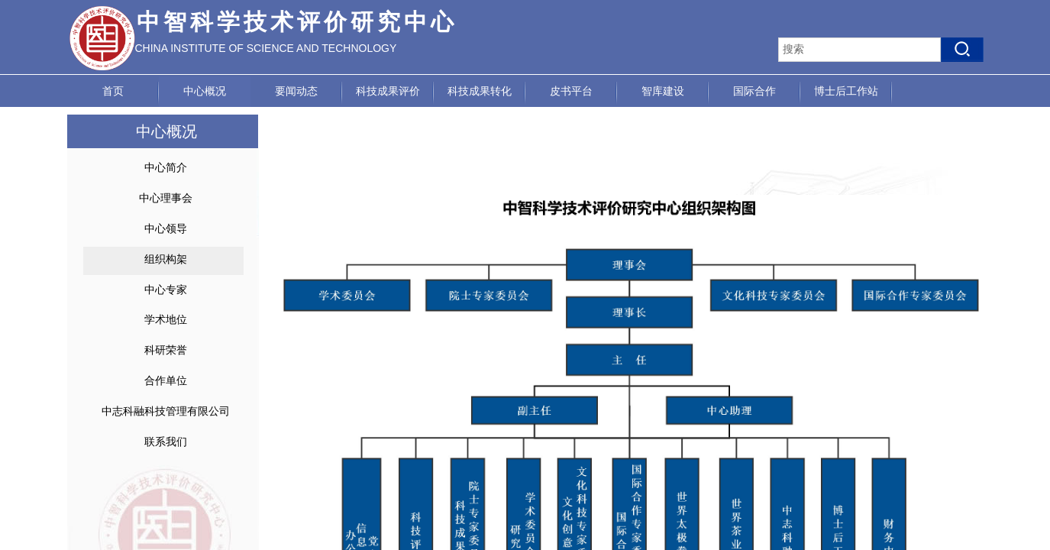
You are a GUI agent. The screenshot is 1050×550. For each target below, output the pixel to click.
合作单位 (165, 381)
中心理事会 (165, 198)
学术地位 (165, 319)
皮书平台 (571, 91)
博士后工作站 (846, 91)
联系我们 (165, 442)
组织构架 (165, 259)
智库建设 (662, 91)
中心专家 (165, 290)
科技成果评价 (388, 91)
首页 (113, 91)
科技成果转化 (479, 91)
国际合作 (754, 91)
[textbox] (859, 49)
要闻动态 (296, 91)
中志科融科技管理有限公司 (166, 411)
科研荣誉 (165, 350)
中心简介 (165, 167)
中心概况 (204, 91)
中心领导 (165, 229)
